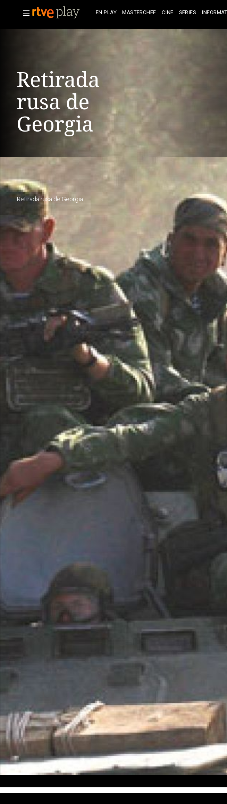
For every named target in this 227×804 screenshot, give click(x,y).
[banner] (62, 12)
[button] (24, 13)
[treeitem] (106, 12)
